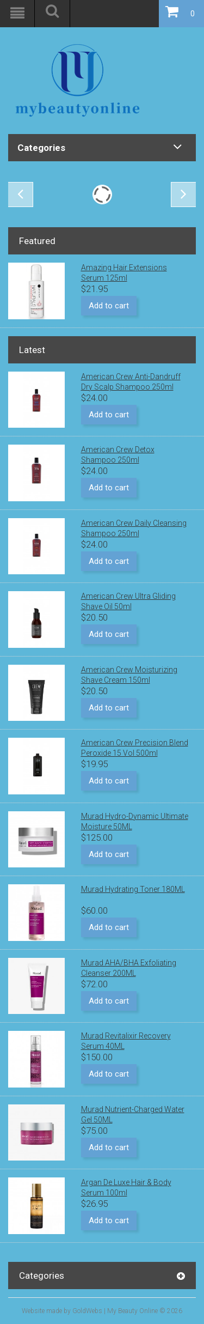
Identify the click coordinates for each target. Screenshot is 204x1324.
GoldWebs (87, 1311)
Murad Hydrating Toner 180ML (133, 889)
